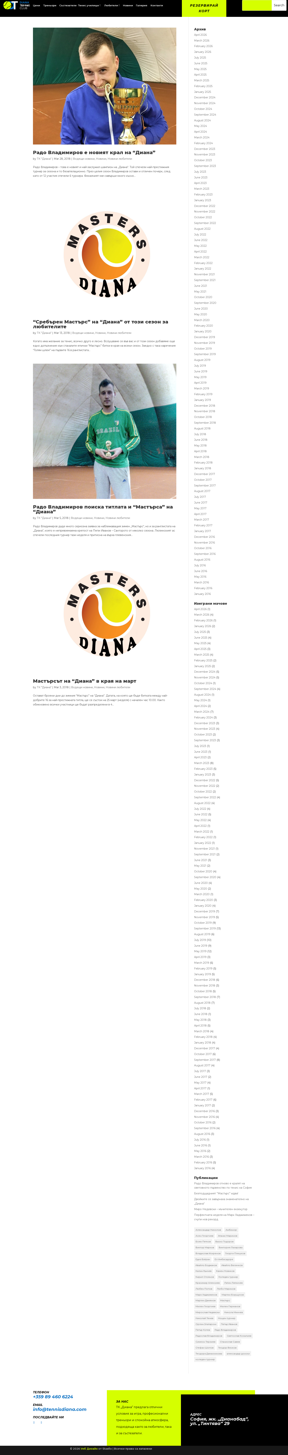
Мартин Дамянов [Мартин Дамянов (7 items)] (206, 1300)
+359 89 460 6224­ (53, 1396)
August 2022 (202, 228)
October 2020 (203, 297)
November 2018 (204, 411)
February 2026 (203, 46)
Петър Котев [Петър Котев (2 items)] (203, 1330)
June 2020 (201, 308)
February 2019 (203, 394)
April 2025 (200, 75)
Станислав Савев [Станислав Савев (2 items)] (230, 1341)
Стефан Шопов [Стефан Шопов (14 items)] (205, 1347)
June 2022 (200, 240)
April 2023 (200, 183)
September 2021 (205, 280)
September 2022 (205, 223)
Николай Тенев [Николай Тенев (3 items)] (204, 1318)
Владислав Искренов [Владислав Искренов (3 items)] (208, 1253)
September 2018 (205, 422)
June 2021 (200, 286)
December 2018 (204, 405)
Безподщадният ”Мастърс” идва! (216, 1193)
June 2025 (200, 63)
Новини (101, 158)
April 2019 (200, 383)
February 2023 (203, 194)
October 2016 (203, 548)
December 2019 (204, 337)
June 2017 (200, 502)
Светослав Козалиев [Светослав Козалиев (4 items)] (239, 1336)
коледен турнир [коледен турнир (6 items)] (205, 1359)
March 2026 (201, 40)
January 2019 (202, 400)
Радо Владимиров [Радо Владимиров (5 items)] (225, 1330)
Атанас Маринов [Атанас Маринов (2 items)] (227, 1235)
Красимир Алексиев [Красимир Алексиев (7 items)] (208, 1283)
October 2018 (203, 417)
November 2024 (204, 103)
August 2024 (202, 120)
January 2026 (202, 52)
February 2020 (203, 326)
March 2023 (201, 189)
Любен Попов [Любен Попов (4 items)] (204, 1288)
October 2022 (203, 217)
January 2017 (202, 531)
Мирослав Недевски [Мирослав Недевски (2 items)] (208, 1312)
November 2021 (204, 274)
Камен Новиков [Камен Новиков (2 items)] (225, 1271)
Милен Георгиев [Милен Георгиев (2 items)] (205, 1306)
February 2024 (203, 143)
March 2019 (201, 388)
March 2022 (201, 257)
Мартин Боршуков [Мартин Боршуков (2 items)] (233, 1294)
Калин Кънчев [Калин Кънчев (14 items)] (204, 1271)
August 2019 (202, 360)
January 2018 (202, 468)
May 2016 (200, 577)
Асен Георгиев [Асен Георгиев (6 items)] (204, 1235)
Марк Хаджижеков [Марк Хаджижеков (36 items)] (206, 1294)
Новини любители (120, 158)
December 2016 (204, 537)
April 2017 (200, 514)
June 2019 (200, 371)
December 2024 (204, 97)
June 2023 (200, 177)
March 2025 (201, 80)
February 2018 (203, 462)
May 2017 (200, 508)
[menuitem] (37, 5)
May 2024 (200, 126)
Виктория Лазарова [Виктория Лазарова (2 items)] (230, 1247)
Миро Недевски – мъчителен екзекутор (220, 1209)
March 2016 (201, 582)
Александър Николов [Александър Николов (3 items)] (208, 1229)
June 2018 (200, 440)
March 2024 (201, 137)
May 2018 (200, 445)
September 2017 (205, 485)
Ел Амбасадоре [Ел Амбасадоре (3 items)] (224, 1259)
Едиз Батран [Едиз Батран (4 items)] (203, 1259)
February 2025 (203, 86)
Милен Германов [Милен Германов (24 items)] (230, 1306)
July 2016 (200, 565)
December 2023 (204, 149)
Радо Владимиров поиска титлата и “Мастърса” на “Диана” (103, 509)
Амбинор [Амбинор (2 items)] (231, 1229)
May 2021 (200, 291)
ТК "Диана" (44, 158)
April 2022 (200, 251)
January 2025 (202, 92)
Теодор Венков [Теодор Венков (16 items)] (227, 1347)
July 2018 (200, 434)
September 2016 (205, 554)
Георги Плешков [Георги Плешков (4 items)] (235, 1253)
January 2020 (203, 331)
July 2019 (200, 365)
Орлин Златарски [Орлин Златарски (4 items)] (206, 1324)
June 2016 (200, 571)
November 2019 (204, 343)
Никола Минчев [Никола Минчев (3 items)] (233, 1312)
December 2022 (204, 206)
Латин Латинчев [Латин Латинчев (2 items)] (233, 1283)
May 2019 (200, 377)
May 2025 (200, 69)
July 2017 (200, 497)
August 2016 (202, 560)
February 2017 (203, 525)
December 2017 (204, 474)
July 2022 (200, 234)
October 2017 (203, 479)
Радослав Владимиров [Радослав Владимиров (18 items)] (209, 1336)
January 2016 (202, 594)
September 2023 (205, 166)
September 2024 (205, 114)
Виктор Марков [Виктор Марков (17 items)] (205, 1247)
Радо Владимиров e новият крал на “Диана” (94, 152)
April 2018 (200, 451)
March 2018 (201, 457)
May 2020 (200, 314)
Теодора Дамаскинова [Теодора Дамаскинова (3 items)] (209, 1353)
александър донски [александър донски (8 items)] (238, 1353)
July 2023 (200, 171)
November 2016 (204, 542)
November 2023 (204, 154)
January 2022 (202, 268)
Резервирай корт (204, 8)
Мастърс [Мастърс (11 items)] (225, 1300)
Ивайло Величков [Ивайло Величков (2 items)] (232, 1265)
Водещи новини (84, 158)
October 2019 (203, 348)
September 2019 (205, 354)
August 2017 (202, 491)
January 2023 (202, 200)
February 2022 (203, 263)
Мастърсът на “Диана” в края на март (84, 681)
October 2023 (203, 160)
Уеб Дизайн (89, 1448)
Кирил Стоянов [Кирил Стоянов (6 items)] (205, 1277)
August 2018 (202, 428)
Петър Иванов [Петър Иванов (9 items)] (229, 1324)
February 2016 (203, 588)
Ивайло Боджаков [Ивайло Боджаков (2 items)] (206, 1265)
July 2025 (200, 57)
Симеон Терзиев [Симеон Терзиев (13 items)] (205, 1341)
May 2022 (200, 246)
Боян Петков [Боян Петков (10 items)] (203, 1241)
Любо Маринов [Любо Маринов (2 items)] (226, 1288)
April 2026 (200, 34)
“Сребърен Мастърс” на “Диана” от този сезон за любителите (100, 324)
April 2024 (200, 132)
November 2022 (204, 211)
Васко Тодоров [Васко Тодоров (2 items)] (224, 1241)
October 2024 (203, 109)
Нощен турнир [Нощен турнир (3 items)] (226, 1318)
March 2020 (202, 320)
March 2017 (201, 519)
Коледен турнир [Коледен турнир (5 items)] (228, 1277)
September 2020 (205, 303)
